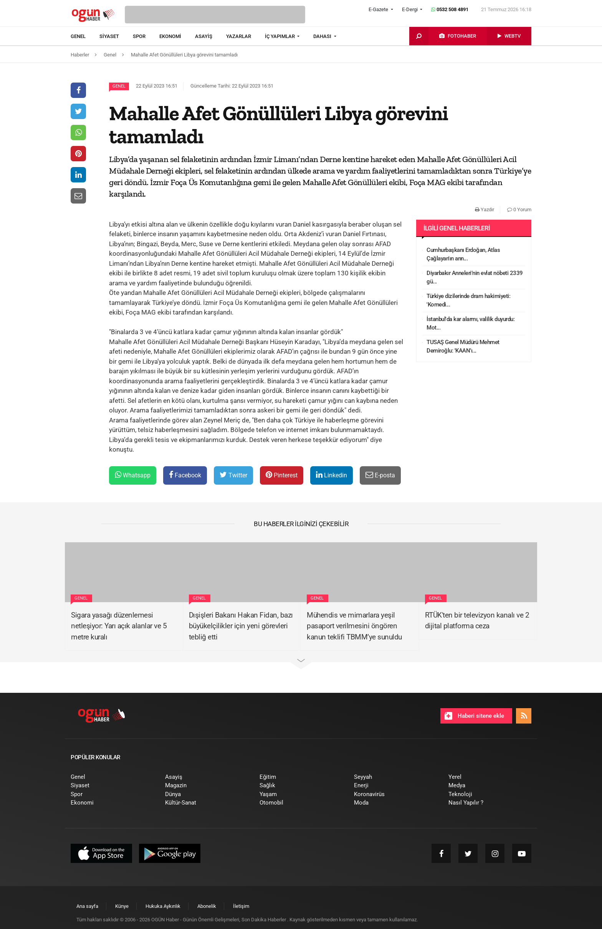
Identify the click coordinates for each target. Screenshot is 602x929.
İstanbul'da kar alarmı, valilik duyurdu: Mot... (470, 323)
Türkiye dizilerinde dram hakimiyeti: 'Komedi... (468, 300)
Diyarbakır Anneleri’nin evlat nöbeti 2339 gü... (475, 277)
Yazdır (484, 209)
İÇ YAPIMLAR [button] (280, 36)
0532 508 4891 (449, 9)
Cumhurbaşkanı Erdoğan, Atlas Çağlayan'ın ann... (463, 254)
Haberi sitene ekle (474, 716)
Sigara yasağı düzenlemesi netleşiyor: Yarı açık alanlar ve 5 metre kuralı (119, 626)
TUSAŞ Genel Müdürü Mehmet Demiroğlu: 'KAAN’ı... (463, 346)
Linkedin (331, 475)
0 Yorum (519, 209)
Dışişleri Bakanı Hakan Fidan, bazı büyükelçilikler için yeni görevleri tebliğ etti (241, 626)
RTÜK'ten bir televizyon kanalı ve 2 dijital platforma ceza (477, 621)
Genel (119, 86)
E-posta (380, 475)
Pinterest (282, 475)
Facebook (185, 475)
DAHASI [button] (322, 36)
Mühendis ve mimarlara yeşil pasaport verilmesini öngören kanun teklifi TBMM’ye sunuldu (354, 626)
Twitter (233, 475)
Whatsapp (132, 475)
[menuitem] (85, 36)
